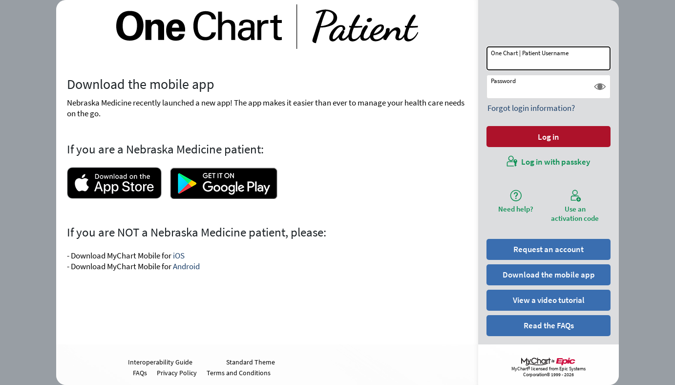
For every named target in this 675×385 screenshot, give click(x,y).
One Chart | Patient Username (530, 53)
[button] (600, 87)
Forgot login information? (531, 108)
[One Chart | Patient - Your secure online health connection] (267, 26)
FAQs (140, 372)
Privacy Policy (177, 372)
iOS (179, 255)
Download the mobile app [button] (549, 274)
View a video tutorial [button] (549, 300)
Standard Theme (250, 362)
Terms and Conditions (239, 372)
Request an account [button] (548, 249)
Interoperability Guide (160, 362)
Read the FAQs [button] (549, 325)
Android (186, 266)
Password (503, 81)
